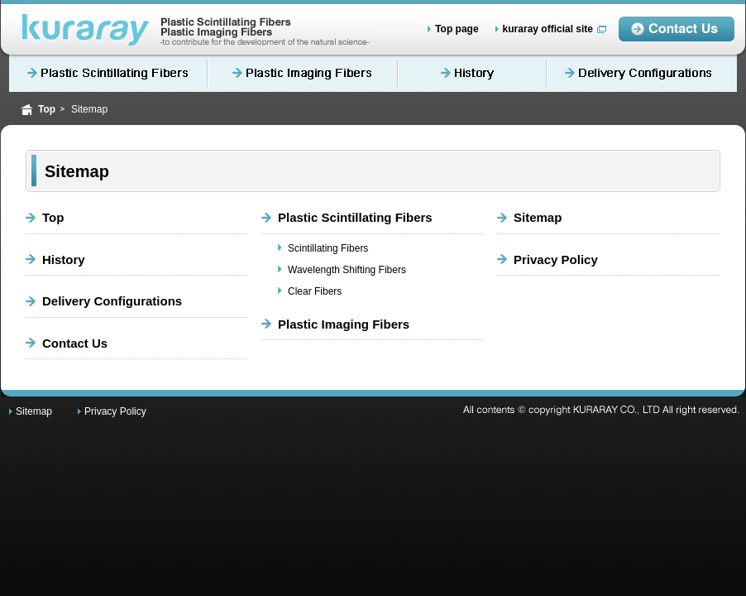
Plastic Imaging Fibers (303, 73)
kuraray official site (548, 29)
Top (46, 109)
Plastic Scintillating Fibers (108, 73)
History (472, 73)
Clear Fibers (315, 291)
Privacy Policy (556, 259)
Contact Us (75, 343)
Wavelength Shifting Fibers (347, 270)
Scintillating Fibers (328, 248)
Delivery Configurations (642, 73)
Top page (456, 29)
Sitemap (538, 217)
